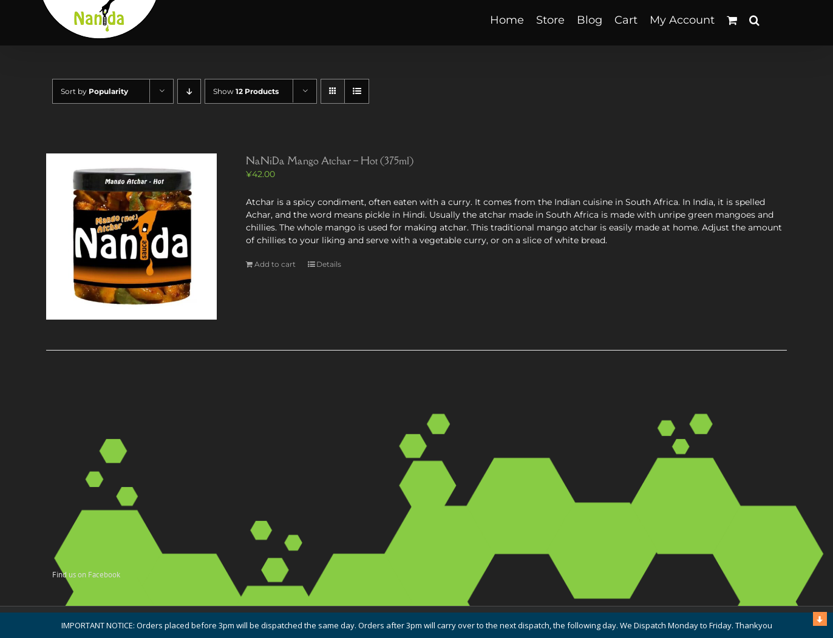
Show (246, 91)
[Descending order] (189, 91)
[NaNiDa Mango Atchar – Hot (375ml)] (131, 236)
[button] (754, 19)
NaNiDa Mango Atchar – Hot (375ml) (329, 160)
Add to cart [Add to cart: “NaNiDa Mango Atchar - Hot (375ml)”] (275, 264)
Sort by (94, 91)
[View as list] (357, 91)
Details (328, 264)
